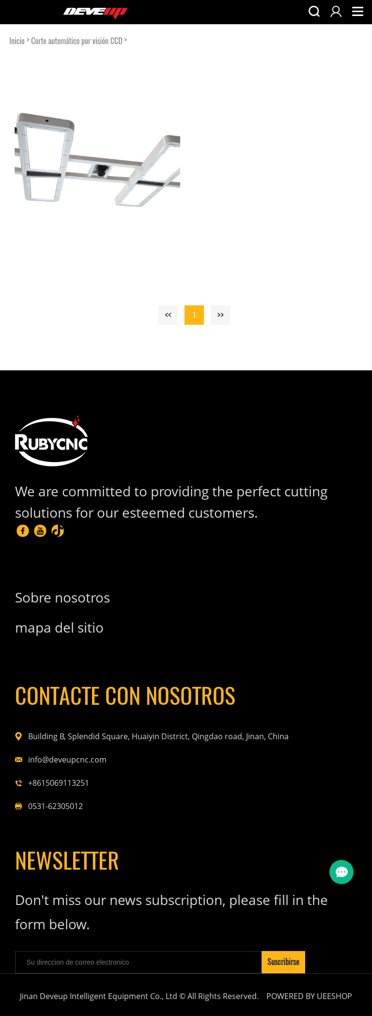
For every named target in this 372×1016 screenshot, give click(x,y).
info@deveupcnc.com (67, 759)
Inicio (17, 41)
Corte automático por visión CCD (76, 41)
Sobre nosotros (62, 597)
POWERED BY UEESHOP (309, 996)
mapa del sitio (59, 627)
